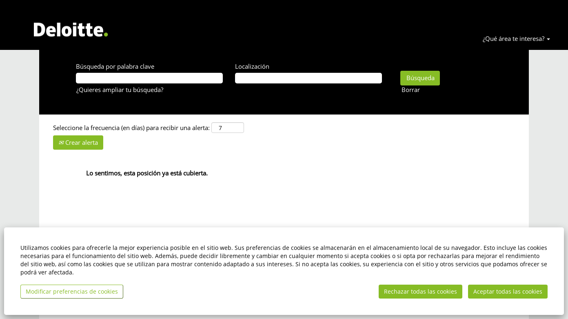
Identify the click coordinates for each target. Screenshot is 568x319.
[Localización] (308, 78)
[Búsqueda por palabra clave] (149, 78)
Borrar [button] (411, 89)
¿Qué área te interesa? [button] (516, 38)
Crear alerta (78, 142)
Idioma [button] (524, 11)
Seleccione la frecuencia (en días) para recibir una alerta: (131, 128)
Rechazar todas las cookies (420, 291)
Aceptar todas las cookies (507, 291)
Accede (554, 11)
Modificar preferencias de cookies (72, 291)
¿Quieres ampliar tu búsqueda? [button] (119, 89)
